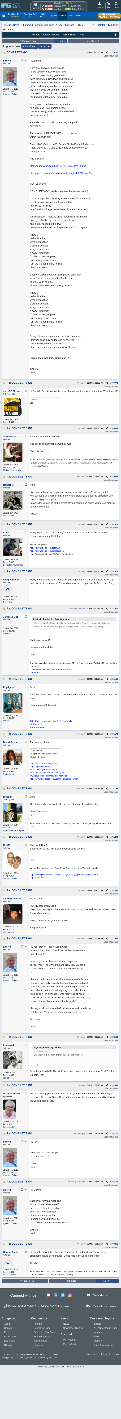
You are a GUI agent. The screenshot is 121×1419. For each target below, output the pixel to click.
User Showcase (66, 25)
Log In (112, 25)
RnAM (81, 1037)
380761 (114, 52)
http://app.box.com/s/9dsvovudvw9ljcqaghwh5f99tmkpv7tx (61, 173)
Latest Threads (51, 34)
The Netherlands (10, 879)
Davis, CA (7, 602)
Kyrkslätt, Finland (10, 94)
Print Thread (29, 46)
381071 (114, 609)
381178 (114, 734)
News (66, 1323)
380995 (114, 477)
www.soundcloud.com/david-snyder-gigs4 (49, 776)
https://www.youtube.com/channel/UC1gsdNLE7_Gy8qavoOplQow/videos (64, 874)
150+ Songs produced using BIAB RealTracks (51, 721)
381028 (114, 571)
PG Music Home (11, 25)
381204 (114, 837)
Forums (27, 25)
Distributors (10, 1336)
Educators (9, 1340)
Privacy (104, 1354)
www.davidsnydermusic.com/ (43, 769)
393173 (114, 1182)
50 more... (39, 724)
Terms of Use (91, 1354)
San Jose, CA (9, 1127)
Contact (8, 1328)
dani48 (80, 383)
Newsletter (100, 1295)
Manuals (97, 1332)
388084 (114, 938)
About (7, 1323)
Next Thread (93, 41)
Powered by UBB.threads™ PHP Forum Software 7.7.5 (60, 1367)
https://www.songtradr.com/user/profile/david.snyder (54, 779)
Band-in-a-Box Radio (45, 1332)
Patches (97, 1323)
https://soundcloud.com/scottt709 (45, 548)
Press (7, 1332)
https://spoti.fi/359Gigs (40, 766)
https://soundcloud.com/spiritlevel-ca (47, 551)
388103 (114, 1037)
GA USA (6, 634)
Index (60, 41)
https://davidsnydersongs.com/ (44, 763)
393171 (114, 1133)
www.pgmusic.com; (10, 1357)
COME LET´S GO (17, 52)
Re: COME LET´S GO (19, 382)
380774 (114, 383)
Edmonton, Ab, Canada (13, 565)
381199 (114, 788)
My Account (69, 1339)
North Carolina (9, 774)
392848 (114, 1085)
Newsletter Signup (73, 1328)
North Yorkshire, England (14, 830)
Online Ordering (78, 9)
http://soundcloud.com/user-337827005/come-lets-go (58, 165)
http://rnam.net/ (37, 877)
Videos (96, 1336)
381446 (114, 890)
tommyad (80, 1133)
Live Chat (57, 9)
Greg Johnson (77, 609)
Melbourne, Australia (12, 470)
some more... (40, 727)
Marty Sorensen (76, 1182)
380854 (114, 428)
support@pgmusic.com (47, 1357)
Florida (6, 721)
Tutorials (97, 1340)
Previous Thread (27, 41)
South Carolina (9, 1275)
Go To (45, 46)
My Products (69, 1343)
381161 (114, 679)
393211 (114, 1244)
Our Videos (35, 672)
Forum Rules (69, 34)
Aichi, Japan (8, 932)
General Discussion (44, 25)
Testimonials (40, 1340)
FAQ (81, 34)
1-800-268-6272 (59, 6)
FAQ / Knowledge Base (105, 1328)
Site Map (115, 1354)
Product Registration (103, 1345)
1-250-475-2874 (74, 6)
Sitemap (8, 1345)
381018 (114, 524)
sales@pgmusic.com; (28, 1357)
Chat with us (100, 1306)
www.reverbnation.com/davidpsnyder (47, 772)
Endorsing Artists (43, 1336)
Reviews (38, 1345)
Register (98, 25)
